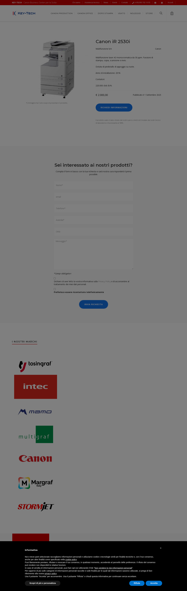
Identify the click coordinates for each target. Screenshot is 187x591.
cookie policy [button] (71, 559)
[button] (160, 548)
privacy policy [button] (51, 573)
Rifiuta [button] (137, 583)
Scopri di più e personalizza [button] (42, 583)
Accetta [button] (154, 583)
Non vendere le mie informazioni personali (113, 568)
